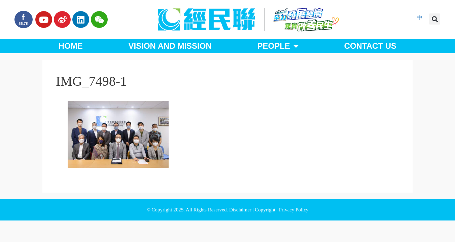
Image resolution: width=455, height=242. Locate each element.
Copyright (266, 209)
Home (71, 45)
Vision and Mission (170, 45)
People (277, 46)
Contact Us (370, 45)
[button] (434, 19)
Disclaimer (241, 209)
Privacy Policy (294, 209)
